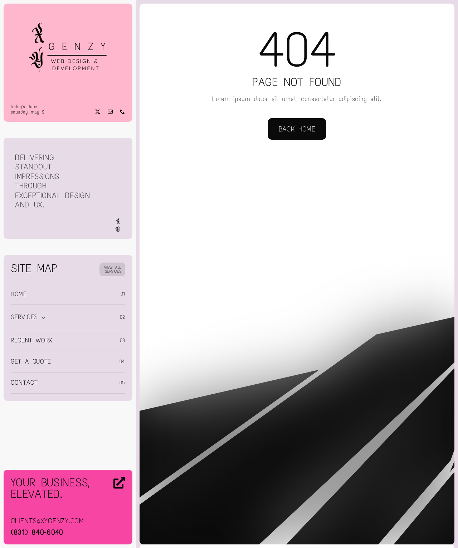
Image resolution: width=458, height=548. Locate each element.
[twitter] (98, 111)
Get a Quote (31, 361)
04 (122, 362)
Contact (24, 382)
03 (122, 340)
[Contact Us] (112, 508)
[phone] (122, 111)
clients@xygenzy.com (47, 520)
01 (123, 294)
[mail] (110, 111)
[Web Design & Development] (68, 14)
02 (122, 317)
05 (122, 383)
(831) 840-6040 (37, 532)
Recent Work (32, 340)
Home (19, 294)
